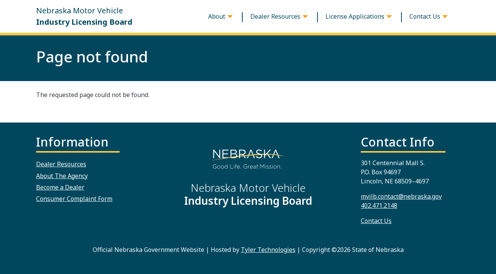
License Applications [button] (354, 16)
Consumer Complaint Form (74, 198)
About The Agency (62, 176)
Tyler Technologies (268, 249)
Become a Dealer (60, 187)
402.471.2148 (379, 205)
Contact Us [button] (424, 16)
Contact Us (376, 221)
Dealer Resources (61, 164)
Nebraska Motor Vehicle (84, 16)
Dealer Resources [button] (275, 16)
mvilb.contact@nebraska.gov (401, 196)
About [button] (216, 16)
